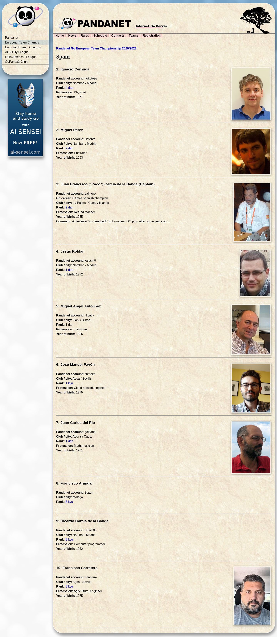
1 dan (69, 269)
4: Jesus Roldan (70, 251)
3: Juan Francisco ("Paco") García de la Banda (97, 184)
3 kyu (69, 586)
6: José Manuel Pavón (75, 364)
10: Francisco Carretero (77, 568)
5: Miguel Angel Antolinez (78, 306)
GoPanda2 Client (16, 61)
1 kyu (69, 383)
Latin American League (21, 57)
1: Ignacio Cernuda (72, 69)
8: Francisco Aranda (74, 483)
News (72, 35)
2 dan (69, 148)
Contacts (117, 35)
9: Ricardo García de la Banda (82, 521)
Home (59, 35)
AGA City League (17, 52)
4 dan (69, 87)
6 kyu (69, 501)
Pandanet (11, 37)
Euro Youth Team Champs (23, 47)
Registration (152, 35)
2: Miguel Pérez (69, 130)
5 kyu (69, 539)
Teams (133, 35)
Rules (85, 35)
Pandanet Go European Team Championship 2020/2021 (96, 48)
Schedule (100, 35)
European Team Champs (22, 42)
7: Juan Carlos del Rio (75, 423)
